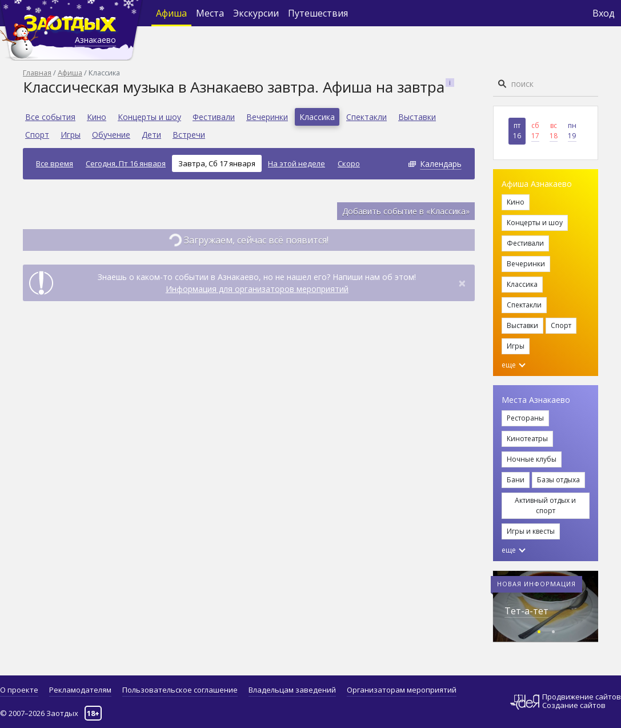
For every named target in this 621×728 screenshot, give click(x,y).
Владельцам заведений (292, 690)
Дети (151, 134)
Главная (37, 72)
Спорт (37, 134)
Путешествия (318, 13)
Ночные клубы (531, 459)
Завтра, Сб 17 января (216, 163)
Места (210, 13)
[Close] (462, 282)
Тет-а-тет (526, 611)
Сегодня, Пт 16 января (126, 163)
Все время (54, 163)
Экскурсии (256, 13)
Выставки (417, 116)
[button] (539, 630)
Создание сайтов (574, 705)
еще (514, 365)
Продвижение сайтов (581, 697)
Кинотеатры (527, 438)
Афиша (171, 13)
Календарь (441, 163)
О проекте (19, 690)
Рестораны (525, 418)
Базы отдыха (558, 480)
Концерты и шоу (149, 116)
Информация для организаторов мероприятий (257, 288)
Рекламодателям (80, 690)
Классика (317, 116)
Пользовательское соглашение (180, 690)
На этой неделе (296, 163)
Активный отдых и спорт (545, 505)
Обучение (111, 134)
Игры (71, 134)
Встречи (189, 134)
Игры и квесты (531, 531)
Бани (515, 480)
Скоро (349, 163)
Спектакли (366, 116)
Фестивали (214, 116)
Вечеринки (267, 116)
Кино (96, 116)
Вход (603, 13)
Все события (50, 116)
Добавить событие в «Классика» (406, 211)
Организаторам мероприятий (401, 690)
